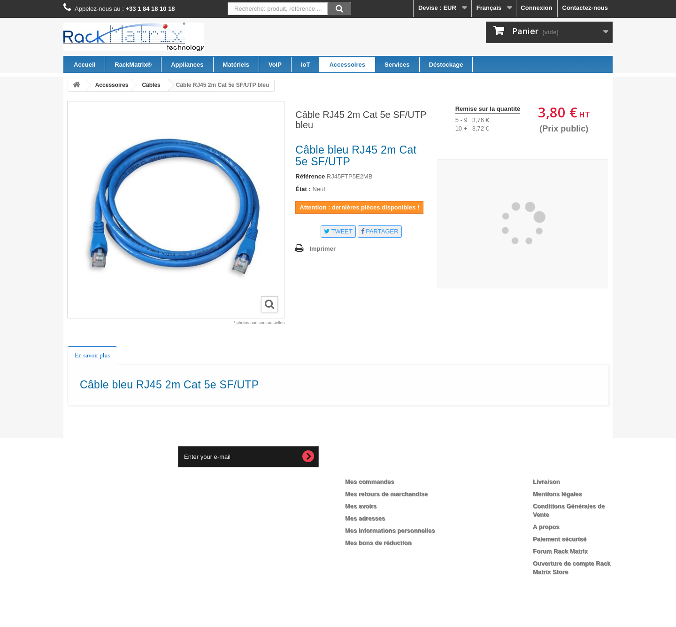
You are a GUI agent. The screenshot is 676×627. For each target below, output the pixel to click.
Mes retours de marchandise (386, 493)
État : (303, 189)
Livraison (546, 481)
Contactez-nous (585, 7)
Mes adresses (365, 518)
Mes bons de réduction (378, 542)
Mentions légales (557, 493)
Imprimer (322, 248)
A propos (546, 526)
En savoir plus (92, 355)
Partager (380, 231)
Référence (310, 176)
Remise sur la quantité (488, 108)
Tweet (338, 231)
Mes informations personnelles (390, 530)
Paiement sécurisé (559, 538)
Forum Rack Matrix (560, 551)
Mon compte (372, 466)
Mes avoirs (360, 506)
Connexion (536, 7)
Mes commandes (369, 481)
